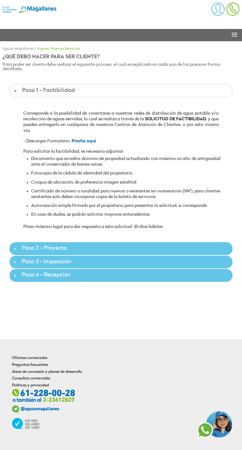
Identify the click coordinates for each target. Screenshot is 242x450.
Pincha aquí (84, 141)
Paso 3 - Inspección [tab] (42, 262)
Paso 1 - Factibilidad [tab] (44, 90)
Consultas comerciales (31, 378)
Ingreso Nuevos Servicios (58, 49)
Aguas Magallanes (18, 49)
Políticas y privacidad (30, 385)
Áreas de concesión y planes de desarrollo (47, 372)
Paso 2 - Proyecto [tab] (39, 248)
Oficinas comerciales (29, 358)
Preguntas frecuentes (30, 365)
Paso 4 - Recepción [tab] (41, 275)
